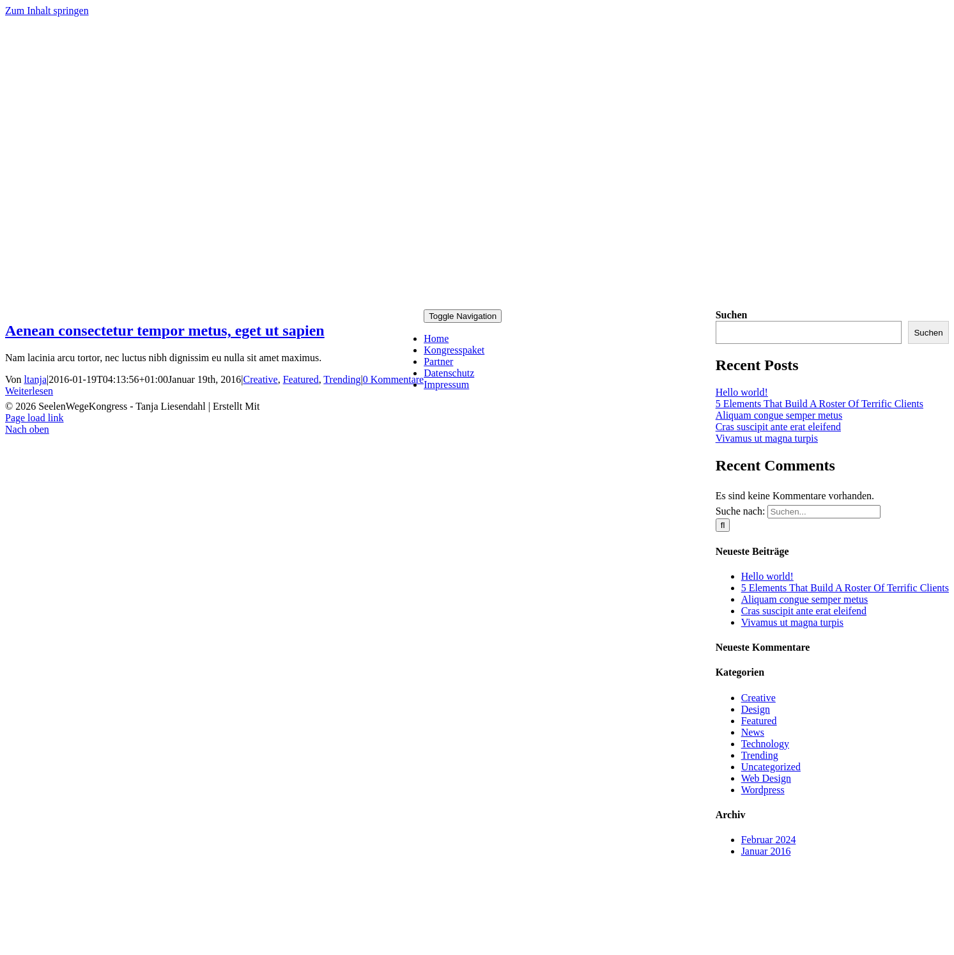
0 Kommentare (393, 379)
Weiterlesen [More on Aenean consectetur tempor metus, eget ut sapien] (29, 390)
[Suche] (723, 525)
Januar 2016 (766, 851)
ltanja (35, 379)
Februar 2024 (768, 839)
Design (755, 709)
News (752, 732)
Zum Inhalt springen (47, 10)
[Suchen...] (824, 511)
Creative (260, 379)
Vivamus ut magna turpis (767, 438)
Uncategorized (771, 766)
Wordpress (763, 789)
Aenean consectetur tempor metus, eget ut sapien (165, 330)
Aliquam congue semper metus (779, 415)
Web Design (766, 778)
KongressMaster (295, 406)
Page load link (34, 417)
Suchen (732, 314)
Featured (301, 379)
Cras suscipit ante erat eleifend (778, 426)
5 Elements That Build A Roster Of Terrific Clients (819, 403)
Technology (765, 743)
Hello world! (742, 392)
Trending (341, 379)
